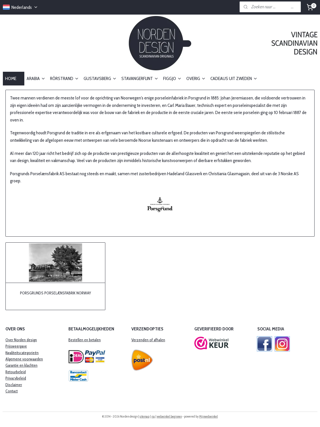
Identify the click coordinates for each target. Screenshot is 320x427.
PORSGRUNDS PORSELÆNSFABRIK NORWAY (55, 292)
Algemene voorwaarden (24, 359)
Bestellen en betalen (84, 339)
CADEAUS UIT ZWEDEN (234, 78)
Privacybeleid (15, 378)
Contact (11, 391)
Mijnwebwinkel (208, 416)
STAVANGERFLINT (140, 78)
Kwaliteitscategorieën (22, 352)
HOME (13, 78)
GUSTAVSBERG (100, 78)
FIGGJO (172, 78)
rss (153, 416)
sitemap (144, 416)
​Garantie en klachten (21, 365)
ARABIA (36, 78)
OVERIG (196, 78)
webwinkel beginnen (169, 416)
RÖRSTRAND (64, 78)
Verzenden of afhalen (148, 339)
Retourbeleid (15, 371)
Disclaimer (13, 384)
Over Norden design (21, 339)
